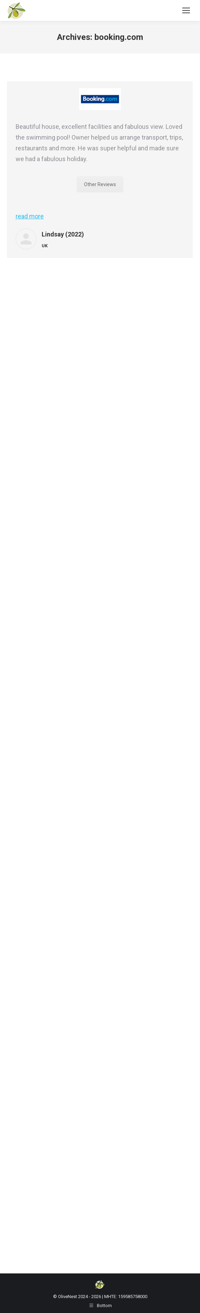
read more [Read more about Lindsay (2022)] (30, 216)
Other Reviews (100, 184)
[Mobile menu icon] (186, 10)
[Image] (100, 99)
